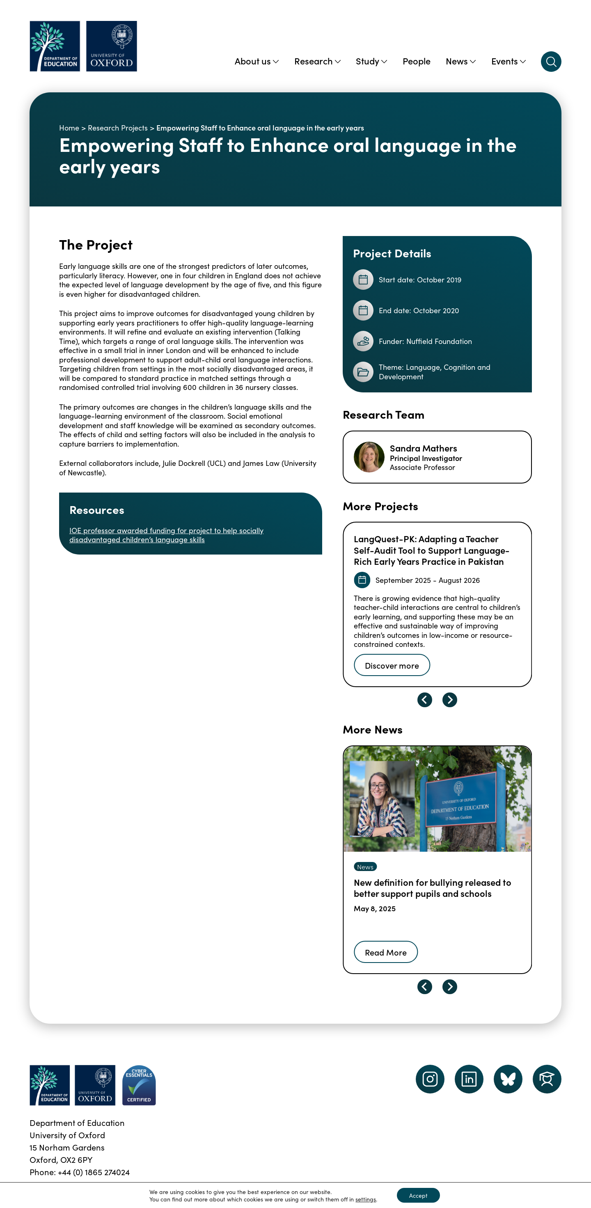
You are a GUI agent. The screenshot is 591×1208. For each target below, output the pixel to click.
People (417, 60)
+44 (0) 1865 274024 (94, 1171)
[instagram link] (430, 1079)
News (461, 60)
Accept (418, 1195)
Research (317, 60)
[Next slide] (449, 699)
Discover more (392, 665)
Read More (386, 952)
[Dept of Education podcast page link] (508, 1079)
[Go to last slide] (424, 699)
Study (371, 60)
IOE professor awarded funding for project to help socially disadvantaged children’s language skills (166, 535)
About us (257, 60)
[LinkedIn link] (469, 1079)
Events (508, 60)
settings (365, 1199)
